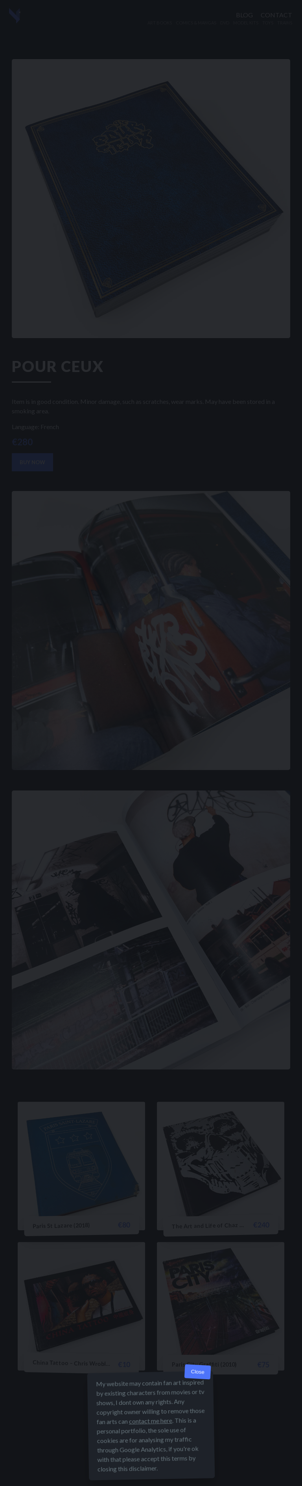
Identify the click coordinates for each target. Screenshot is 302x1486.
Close (197, 1372)
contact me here (150, 1421)
